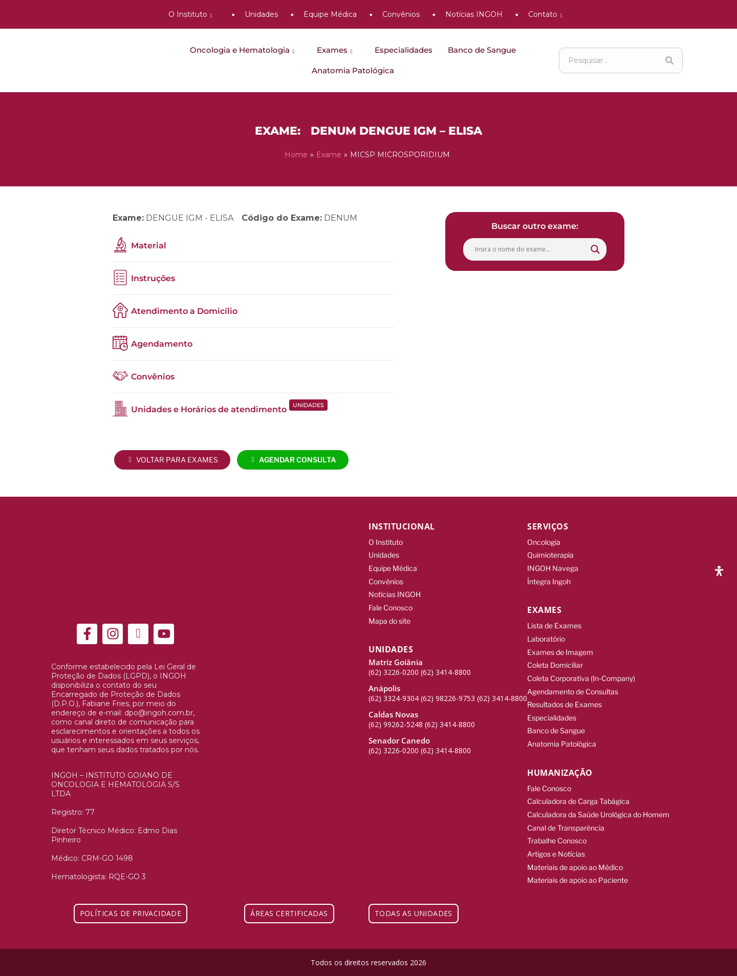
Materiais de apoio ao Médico (575, 860)
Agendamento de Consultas (572, 688)
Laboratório (546, 636)
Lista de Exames (554, 624)
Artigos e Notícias (556, 847)
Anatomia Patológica (353, 70)
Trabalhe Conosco (557, 834)
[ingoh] (97, 60)
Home (296, 154)
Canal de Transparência (565, 821)
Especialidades (403, 50)
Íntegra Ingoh (549, 580)
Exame (328, 154)
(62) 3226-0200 (393, 669)
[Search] (669, 60)
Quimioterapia (550, 554)
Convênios (401, 14)
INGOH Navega (552, 567)
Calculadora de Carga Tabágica (578, 796)
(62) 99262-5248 (395, 722)
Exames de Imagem (560, 649)
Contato (547, 14)
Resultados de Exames (564, 700)
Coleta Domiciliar (555, 662)
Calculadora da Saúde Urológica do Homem (598, 808)
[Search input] (530, 249)
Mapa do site (389, 618)
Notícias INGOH (474, 14)
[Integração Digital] (675, 961)
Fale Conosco (390, 605)
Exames (336, 50)
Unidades (261, 14)
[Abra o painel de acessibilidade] (719, 571)
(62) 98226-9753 (448, 696)
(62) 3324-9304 (393, 696)
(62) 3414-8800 (446, 669)
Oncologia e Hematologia (244, 50)
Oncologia (543, 541)
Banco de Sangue (482, 50)
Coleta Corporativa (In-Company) (581, 675)
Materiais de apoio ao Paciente (577, 872)
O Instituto (192, 14)
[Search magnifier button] (595, 249)
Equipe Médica (330, 14)
